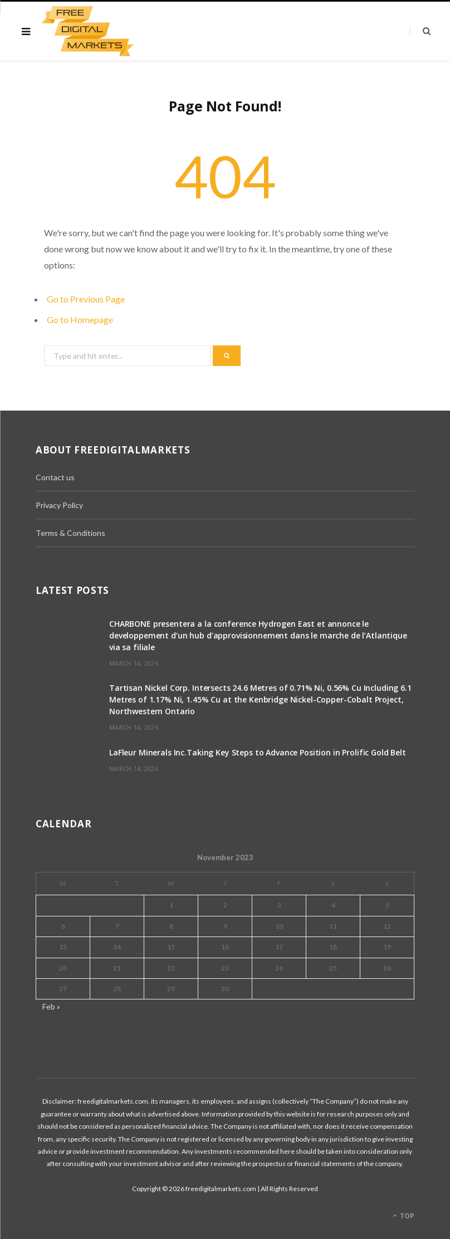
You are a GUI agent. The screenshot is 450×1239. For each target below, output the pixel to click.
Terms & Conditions (70, 533)
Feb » (51, 1006)
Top (403, 1216)
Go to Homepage (80, 319)
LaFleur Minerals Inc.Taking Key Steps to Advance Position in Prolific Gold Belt (257, 752)
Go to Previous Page (86, 299)
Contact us (55, 477)
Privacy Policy (59, 505)
